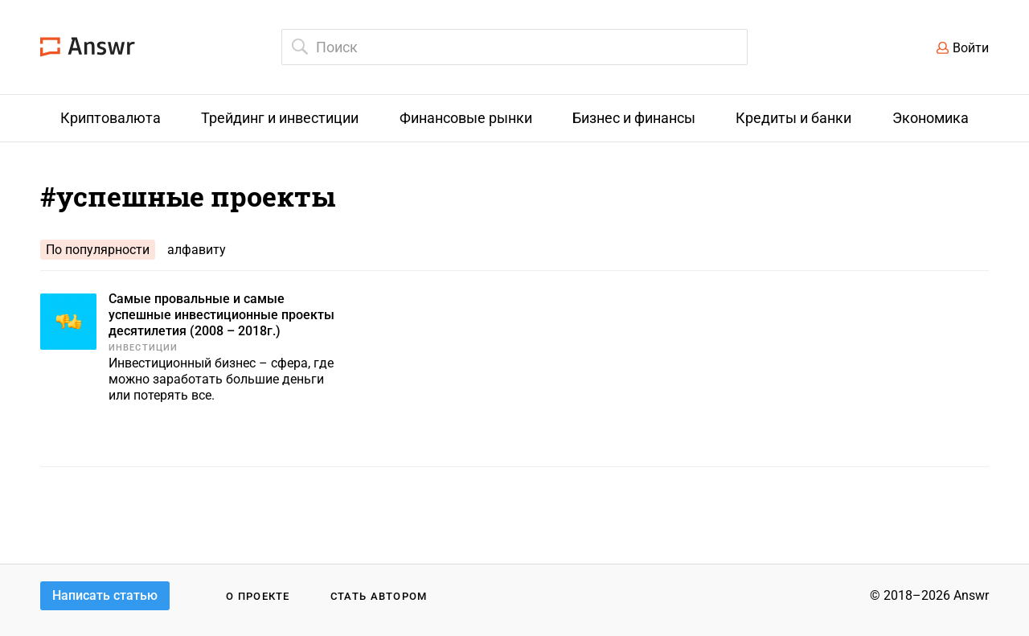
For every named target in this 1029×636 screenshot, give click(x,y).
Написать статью (105, 595)
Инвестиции (143, 348)
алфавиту (196, 249)
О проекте (258, 596)
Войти (971, 47)
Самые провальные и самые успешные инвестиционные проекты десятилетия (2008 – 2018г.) (221, 315)
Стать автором (379, 596)
